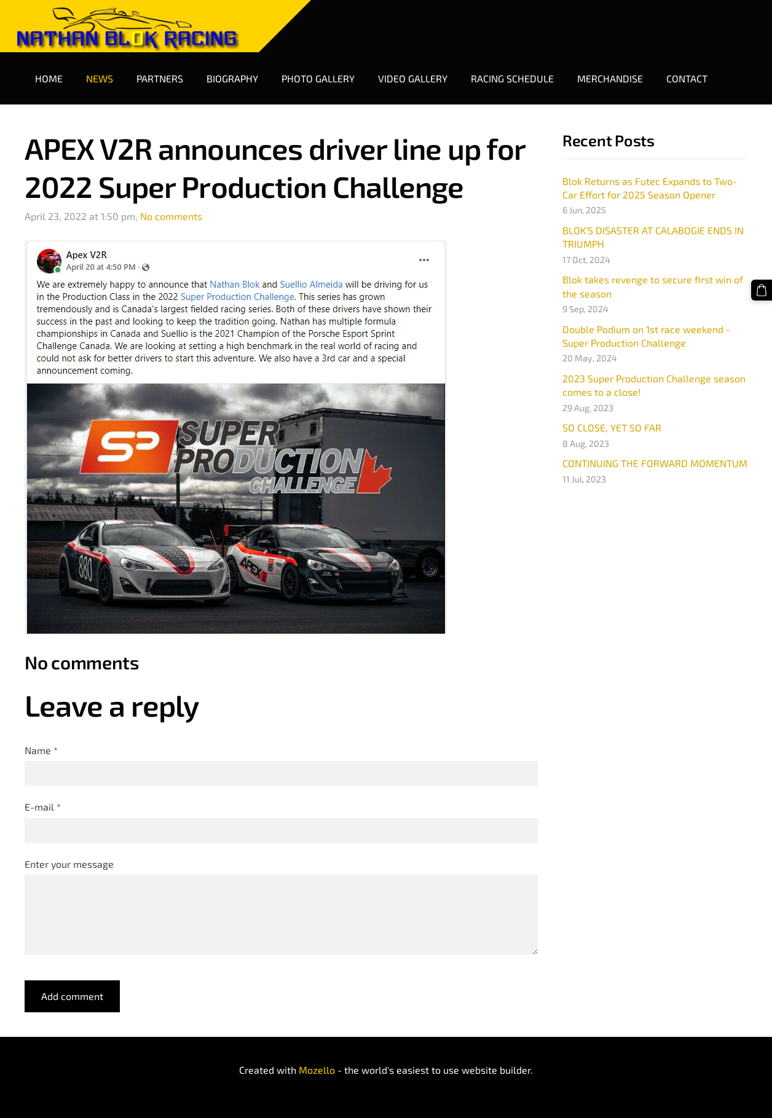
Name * (41, 750)
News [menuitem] (99, 78)
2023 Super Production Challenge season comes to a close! (654, 385)
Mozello (317, 1070)
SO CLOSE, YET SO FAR (611, 427)
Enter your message (69, 864)
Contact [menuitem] (686, 78)
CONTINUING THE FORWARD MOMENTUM (654, 463)
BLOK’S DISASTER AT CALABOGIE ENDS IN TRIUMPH (653, 237)
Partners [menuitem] (159, 78)
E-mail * (43, 807)
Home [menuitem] (49, 78)
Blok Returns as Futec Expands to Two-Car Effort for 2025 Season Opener (649, 187)
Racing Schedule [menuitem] (512, 78)
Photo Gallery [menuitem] (318, 78)
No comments (171, 216)
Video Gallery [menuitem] (412, 78)
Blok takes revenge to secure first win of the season (652, 286)
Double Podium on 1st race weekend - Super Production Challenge (646, 335)
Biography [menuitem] (232, 78)
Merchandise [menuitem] (610, 78)
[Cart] (761, 290)
